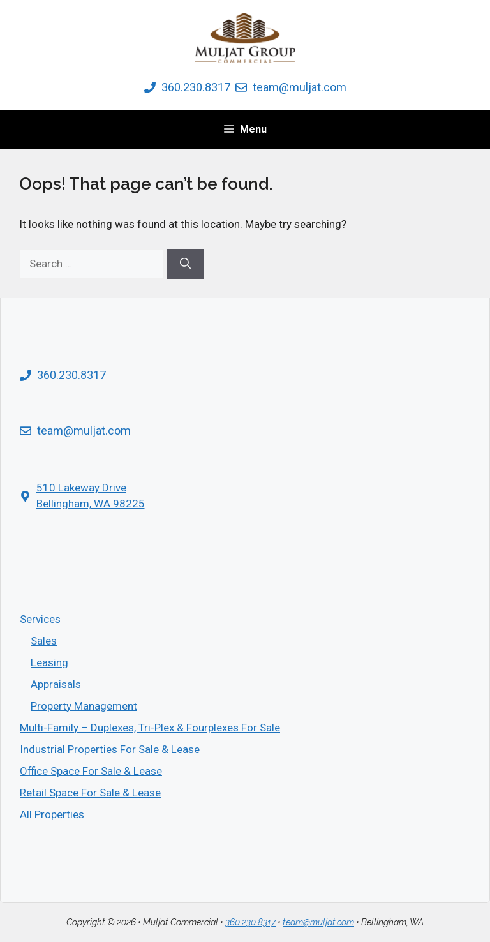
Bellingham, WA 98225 (90, 503)
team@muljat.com (299, 87)
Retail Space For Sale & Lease (90, 792)
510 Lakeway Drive (81, 487)
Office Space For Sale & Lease (91, 771)
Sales (44, 640)
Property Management (84, 705)
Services (40, 619)
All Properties (52, 814)
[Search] (185, 264)
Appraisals (56, 684)
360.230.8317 (195, 87)
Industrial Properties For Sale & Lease (110, 749)
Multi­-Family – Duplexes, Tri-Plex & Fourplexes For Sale (150, 727)
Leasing (49, 662)
